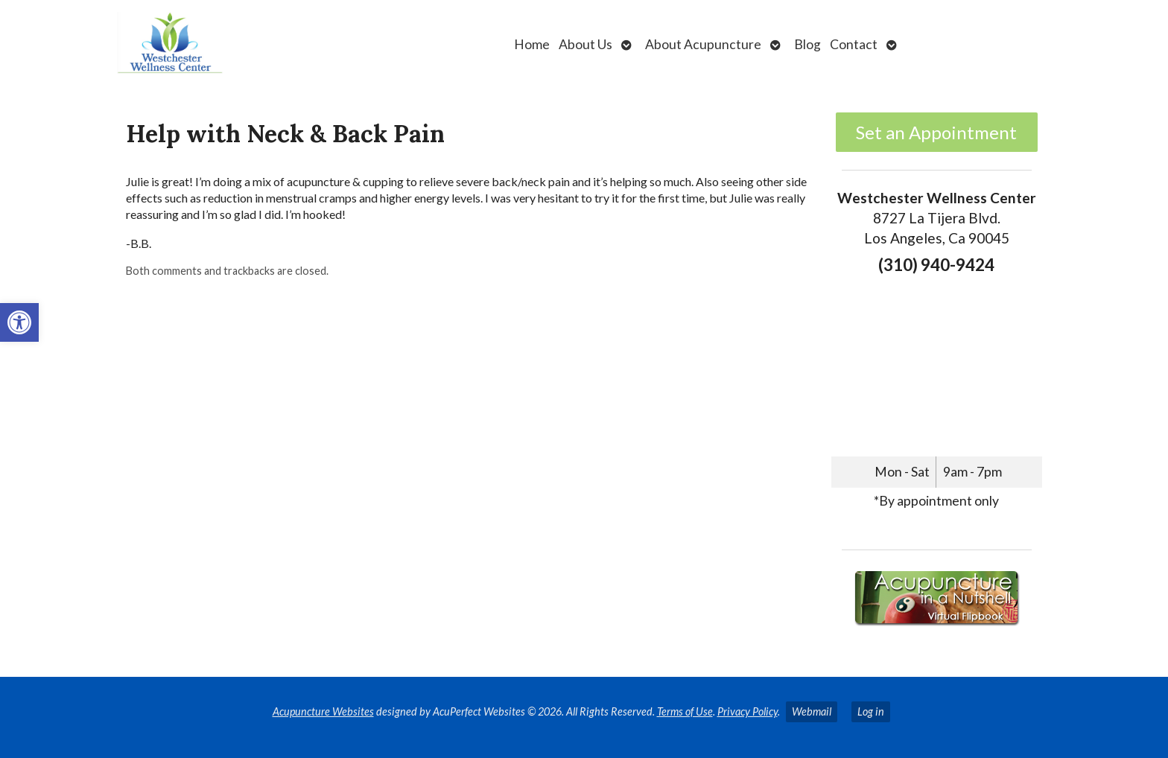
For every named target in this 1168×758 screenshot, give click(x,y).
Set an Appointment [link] (936, 132)
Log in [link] (870, 711)
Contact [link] (853, 44)
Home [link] (532, 44)
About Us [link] (585, 44)
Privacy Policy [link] (747, 711)
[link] (19, 322)
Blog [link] (807, 44)
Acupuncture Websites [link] (323, 711)
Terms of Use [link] (685, 711)
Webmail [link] (811, 711)
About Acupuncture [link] (703, 44)
